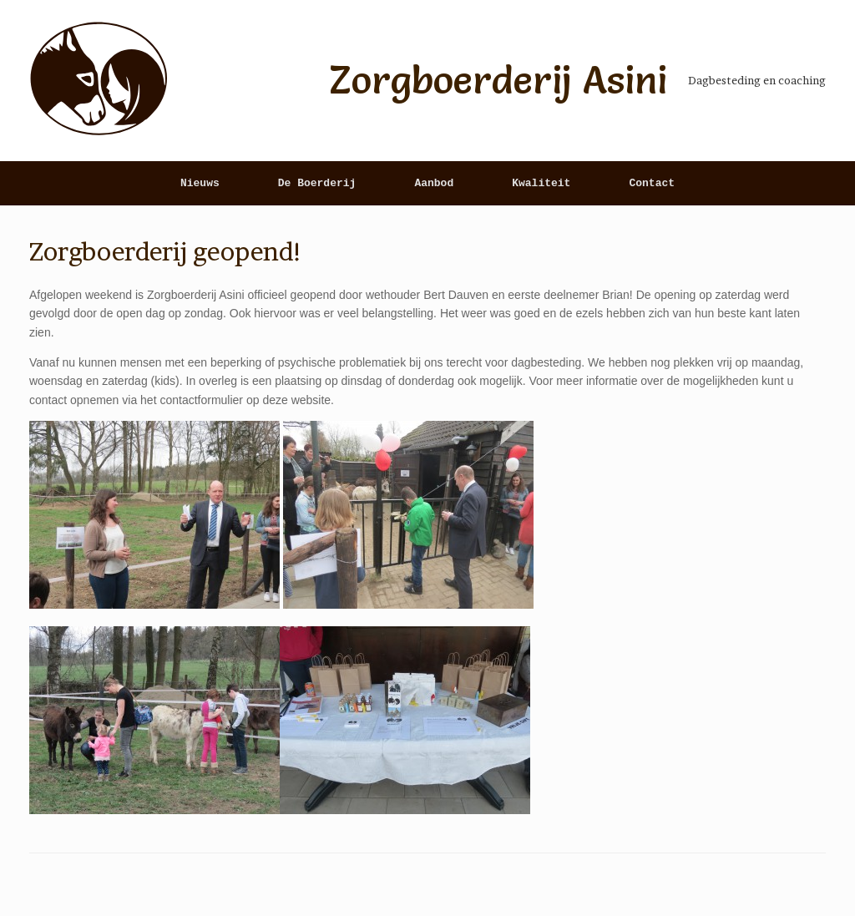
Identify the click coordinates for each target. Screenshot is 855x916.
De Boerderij (317, 183)
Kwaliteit (541, 183)
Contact (652, 183)
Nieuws (200, 183)
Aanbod (433, 183)
